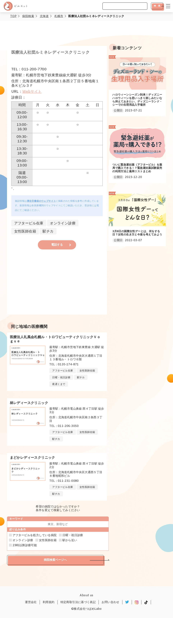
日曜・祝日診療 (72, 535)
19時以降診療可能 (25, 545)
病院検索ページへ (55, 559)
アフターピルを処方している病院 (35, 535)
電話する (57, 245)
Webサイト (31, 91)
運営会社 (31, 602)
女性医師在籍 (48, 540)
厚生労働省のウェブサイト (41, 201)
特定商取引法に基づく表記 (78, 602)
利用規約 (49, 602)
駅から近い (69, 540)
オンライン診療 (23, 540)
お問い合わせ (110, 602)
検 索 (157, 5)
